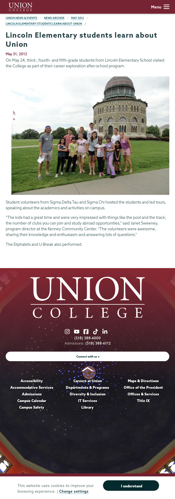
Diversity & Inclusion (88, 394)
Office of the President (143, 387)
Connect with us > (88, 356)
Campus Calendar (31, 400)
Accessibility (32, 381)
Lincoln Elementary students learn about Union (44, 23)
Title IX (143, 400)
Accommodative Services (31, 387)
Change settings (73, 491)
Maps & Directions (143, 381)
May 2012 (77, 18)
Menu (160, 7)
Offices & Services (143, 394)
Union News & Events (21, 18)
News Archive (54, 18)
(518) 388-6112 (98, 343)
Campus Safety (31, 407)
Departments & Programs (87, 387)
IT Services (87, 400)
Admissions (32, 394)
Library (87, 407)
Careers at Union (87, 381)
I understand (131, 486)
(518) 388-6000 (87, 338)
